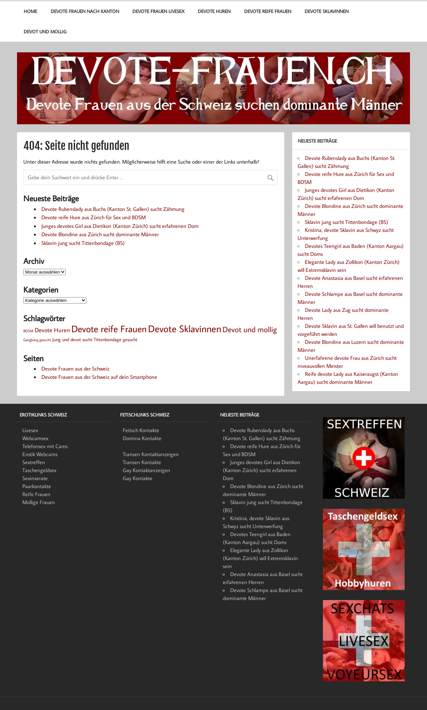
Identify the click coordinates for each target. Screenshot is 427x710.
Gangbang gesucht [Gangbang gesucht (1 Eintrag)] (37, 340)
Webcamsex (35, 438)
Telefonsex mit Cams (45, 446)
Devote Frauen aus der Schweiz (75, 368)
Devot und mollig (45, 31)
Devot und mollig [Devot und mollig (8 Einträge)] (250, 329)
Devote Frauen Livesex (158, 11)
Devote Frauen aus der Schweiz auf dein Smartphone (99, 376)
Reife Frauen (36, 494)
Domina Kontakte (142, 438)
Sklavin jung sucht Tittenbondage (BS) (83, 243)
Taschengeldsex (39, 470)
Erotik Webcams (39, 454)
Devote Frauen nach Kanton (85, 11)
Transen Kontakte (142, 462)
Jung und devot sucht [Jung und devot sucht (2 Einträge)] (72, 339)
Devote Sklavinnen (327, 11)
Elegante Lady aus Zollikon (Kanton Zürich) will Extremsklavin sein (260, 558)
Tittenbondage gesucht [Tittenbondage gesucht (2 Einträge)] (115, 339)
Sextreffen (33, 462)
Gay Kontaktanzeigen (146, 470)
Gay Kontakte (137, 478)
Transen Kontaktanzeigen (151, 454)
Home (30, 11)
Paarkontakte (36, 486)
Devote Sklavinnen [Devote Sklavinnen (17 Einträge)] (184, 328)
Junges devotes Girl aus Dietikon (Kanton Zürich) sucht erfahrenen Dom (119, 226)
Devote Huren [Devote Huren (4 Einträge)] (52, 330)
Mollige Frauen (38, 502)
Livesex (30, 430)
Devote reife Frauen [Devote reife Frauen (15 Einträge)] (109, 329)
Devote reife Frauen (267, 11)
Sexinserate (35, 478)
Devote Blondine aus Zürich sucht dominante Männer (100, 234)
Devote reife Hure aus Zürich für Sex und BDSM (93, 217)
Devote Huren (214, 11)
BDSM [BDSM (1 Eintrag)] (28, 331)
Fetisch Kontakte (141, 430)
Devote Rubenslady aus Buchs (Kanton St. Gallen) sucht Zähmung (112, 209)
